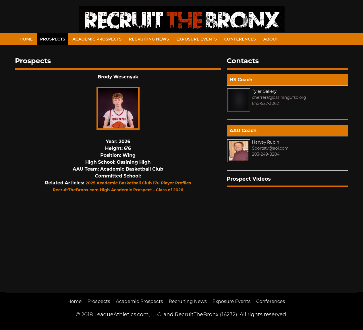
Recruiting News (149, 39)
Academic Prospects (96, 39)
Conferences (240, 39)
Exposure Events (196, 39)
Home (26, 39)
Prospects (52, 39)
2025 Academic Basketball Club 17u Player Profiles (138, 183)
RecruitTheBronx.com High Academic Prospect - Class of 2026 (118, 189)
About (270, 39)
